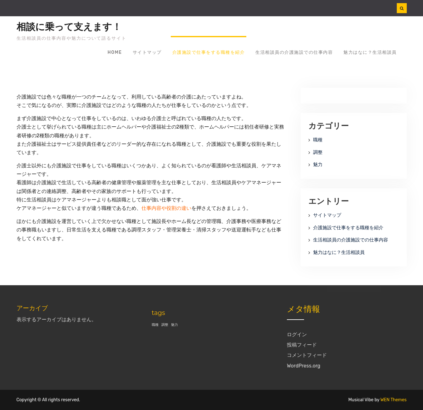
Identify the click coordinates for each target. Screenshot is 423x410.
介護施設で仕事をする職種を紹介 (208, 52)
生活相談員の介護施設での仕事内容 (294, 52)
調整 (317, 152)
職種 (317, 140)
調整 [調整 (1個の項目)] (164, 325)
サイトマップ (147, 52)
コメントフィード (307, 355)
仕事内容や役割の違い (166, 208)
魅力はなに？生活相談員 (370, 52)
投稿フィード (302, 345)
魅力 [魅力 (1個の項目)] (174, 325)
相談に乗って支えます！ (69, 27)
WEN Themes (393, 399)
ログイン (297, 334)
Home (115, 52)
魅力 (317, 164)
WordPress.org (303, 366)
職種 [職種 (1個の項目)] (155, 325)
